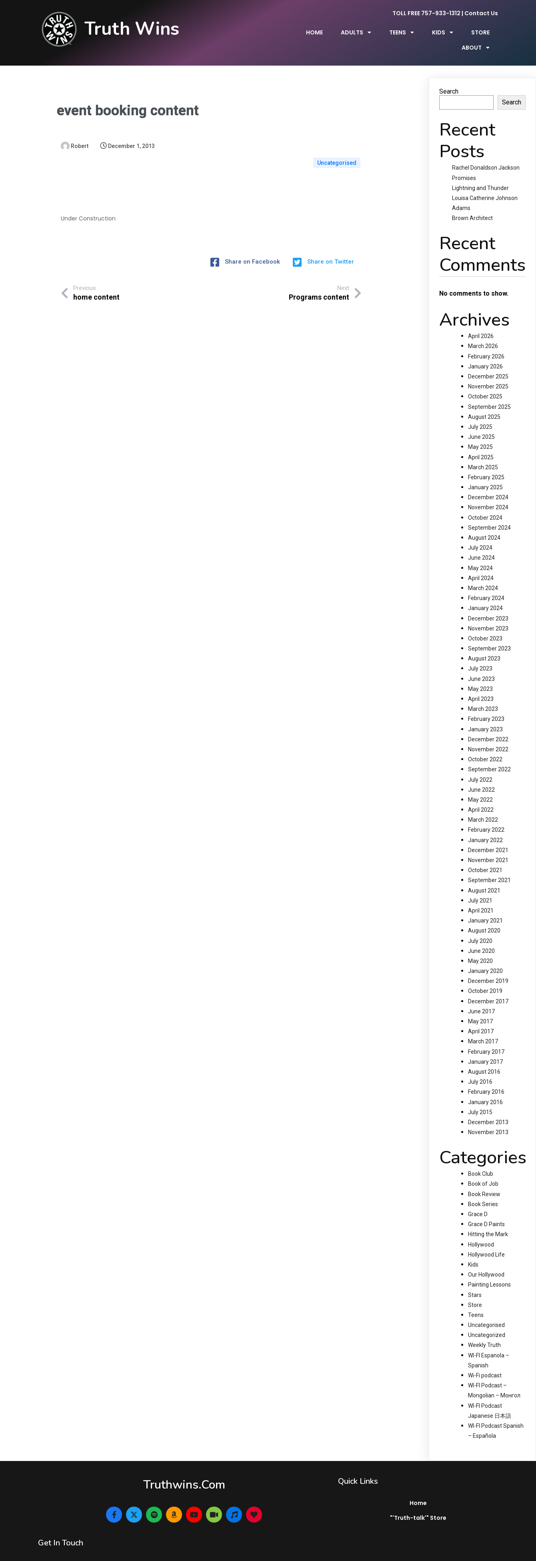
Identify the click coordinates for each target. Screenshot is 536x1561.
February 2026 (486, 343)
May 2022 (480, 786)
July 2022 (480, 766)
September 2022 (489, 756)
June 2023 (481, 665)
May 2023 (480, 675)
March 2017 (483, 1028)
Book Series (483, 1191)
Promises (464, 165)
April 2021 (481, 898)
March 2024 (483, 575)
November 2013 (488, 1119)
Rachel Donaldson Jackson (486, 155)
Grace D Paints (486, 1211)
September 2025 (489, 393)
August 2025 (484, 403)
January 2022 (485, 827)
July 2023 (480, 655)
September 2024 (489, 514)
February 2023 (486, 706)
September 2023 (489, 635)
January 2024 (485, 595)
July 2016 (480, 1069)
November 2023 (488, 615)
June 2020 (481, 938)
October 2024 (485, 504)
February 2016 (486, 1079)
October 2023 (485, 625)
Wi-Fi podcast (485, 1362)
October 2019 (485, 978)
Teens (476, 1302)
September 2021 (489, 867)
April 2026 (481, 323)
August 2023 (484, 645)
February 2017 (486, 1038)
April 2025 (481, 444)
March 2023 (483, 696)
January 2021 (485, 908)
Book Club (480, 1161)
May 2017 (480, 1008)
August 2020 (484, 918)
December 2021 (488, 837)
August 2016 (484, 1059)
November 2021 (488, 847)
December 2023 (488, 605)
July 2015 (480, 1099)
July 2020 (480, 928)
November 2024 (488, 494)
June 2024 (481, 545)
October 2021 (485, 857)
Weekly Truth (484, 1332)
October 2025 (485, 383)
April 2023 (481, 686)
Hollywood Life (486, 1241)
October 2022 (485, 746)
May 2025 (480, 434)
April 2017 (481, 1018)
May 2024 (480, 555)
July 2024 (480, 535)
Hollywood (481, 1231)
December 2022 (488, 726)
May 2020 (480, 948)
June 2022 (481, 776)
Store (475, 1292)
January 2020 (485, 958)
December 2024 (488, 484)
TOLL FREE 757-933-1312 (426, 14)
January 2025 (485, 474)
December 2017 (488, 988)
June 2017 (481, 998)
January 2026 (485, 353)
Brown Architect (472, 205)
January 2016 (485, 1089)
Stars (475, 1282)
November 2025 (488, 373)
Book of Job (483, 1171)
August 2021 (484, 877)
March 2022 (483, 807)
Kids (473, 1252)
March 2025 (483, 454)
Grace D (478, 1201)
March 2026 (483, 333)
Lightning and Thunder (480, 175)
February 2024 (486, 585)
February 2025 (486, 464)
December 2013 (488, 1109)
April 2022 (481, 797)
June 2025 (481, 424)
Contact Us (481, 14)
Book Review (484, 1181)
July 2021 (480, 887)
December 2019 (488, 968)
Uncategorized (486, 1322)
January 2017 (485, 1048)
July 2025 (480, 414)
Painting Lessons (489, 1272)
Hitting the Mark (488, 1221)
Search (448, 78)
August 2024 (484, 525)
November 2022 (488, 736)
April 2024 (481, 565)
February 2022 (486, 817)
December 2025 (488, 363)
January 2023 (485, 716)
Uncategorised (336, 133)
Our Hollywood (486, 1262)
